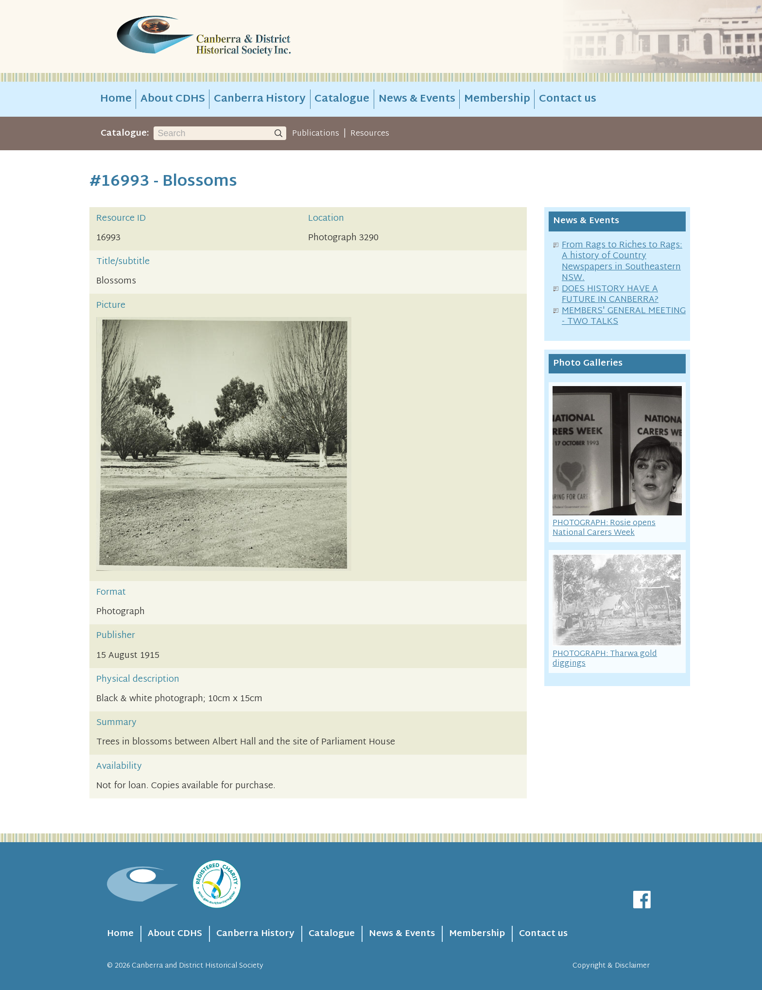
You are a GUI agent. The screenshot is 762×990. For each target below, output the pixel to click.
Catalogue (341, 99)
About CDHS (172, 99)
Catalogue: (125, 133)
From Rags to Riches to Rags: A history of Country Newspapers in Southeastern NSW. (622, 261)
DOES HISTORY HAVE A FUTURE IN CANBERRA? (610, 294)
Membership (497, 99)
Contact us (567, 99)
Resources (369, 133)
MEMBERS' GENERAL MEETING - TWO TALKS (624, 316)
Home (116, 99)
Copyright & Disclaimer (611, 965)
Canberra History (260, 99)
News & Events (417, 99)
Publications (315, 133)
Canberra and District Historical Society (197, 965)
